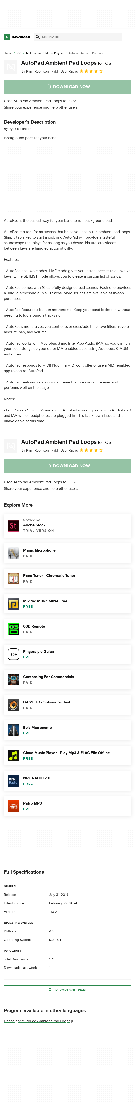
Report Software (67, 990)
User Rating (81, 71)
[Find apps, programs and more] (78, 37)
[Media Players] (54, 53)
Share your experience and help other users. (41, 107)
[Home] (8, 53)
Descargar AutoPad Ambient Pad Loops (37, 1021)
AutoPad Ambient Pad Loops (66, 62)
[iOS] (19, 53)
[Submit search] (38, 37)
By (35, 71)
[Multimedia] (33, 53)
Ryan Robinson (20, 129)
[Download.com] (17, 37)
